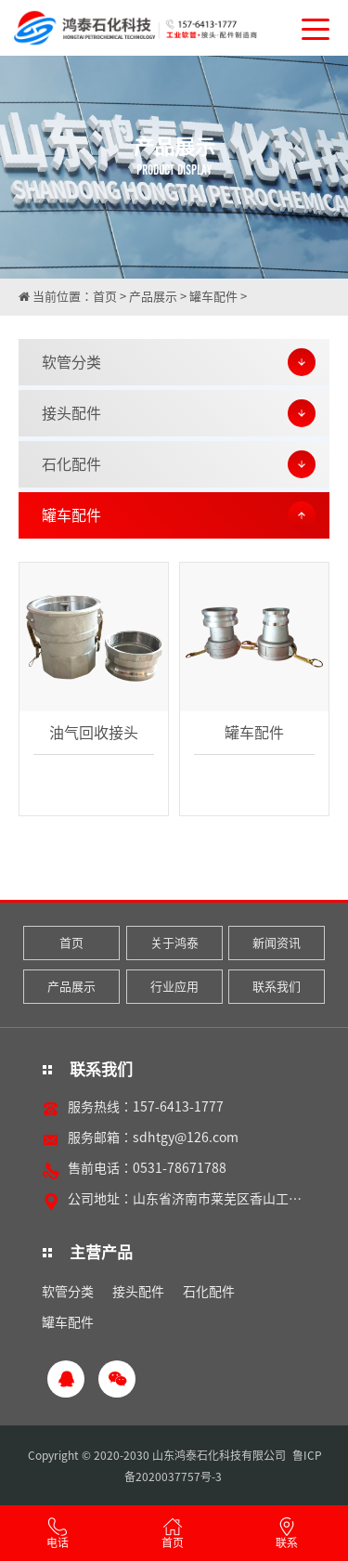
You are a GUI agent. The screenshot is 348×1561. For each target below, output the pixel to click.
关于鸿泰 (174, 943)
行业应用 (174, 987)
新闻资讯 (276, 943)
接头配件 (138, 1291)
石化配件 (209, 1291)
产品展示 (153, 297)
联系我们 (276, 987)
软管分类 (68, 1291)
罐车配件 (213, 297)
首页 (105, 297)
